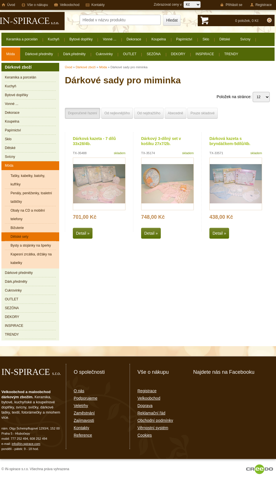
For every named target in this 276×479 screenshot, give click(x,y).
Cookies (144, 435)
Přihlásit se (231, 5)
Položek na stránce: (243, 96)
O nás (79, 391)
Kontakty (81, 428)
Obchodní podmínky (155, 420)
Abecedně (175, 113)
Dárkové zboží (86, 67)
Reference (83, 435)
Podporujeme (85, 398)
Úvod (68, 67)
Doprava (145, 405)
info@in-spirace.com (26, 443)
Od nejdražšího (148, 113)
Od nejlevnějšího (117, 113)
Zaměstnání (84, 413)
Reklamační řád (151, 413)
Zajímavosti (84, 420)
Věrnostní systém (152, 428)
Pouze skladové (202, 113)
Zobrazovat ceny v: (177, 5)
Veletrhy (81, 405)
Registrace (146, 391)
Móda (103, 67)
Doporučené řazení (82, 113)
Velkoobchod (148, 398)
